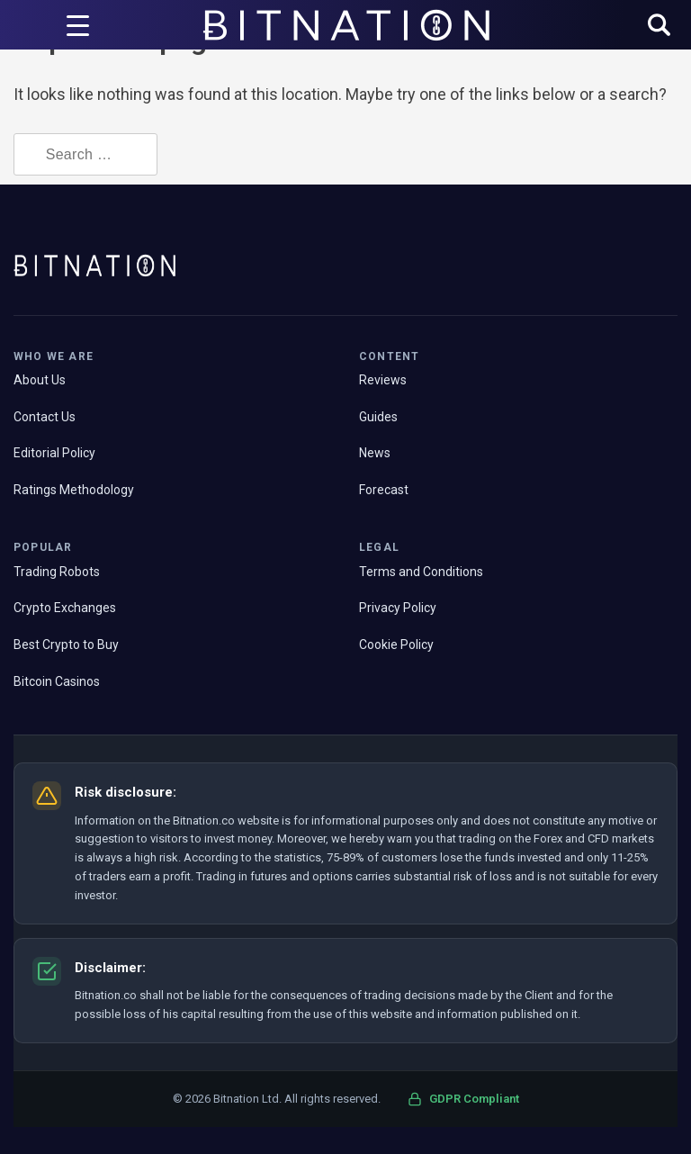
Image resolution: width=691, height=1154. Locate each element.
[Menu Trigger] (77, 25)
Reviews (383, 380)
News (374, 453)
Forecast (383, 489)
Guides (378, 417)
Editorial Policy (54, 453)
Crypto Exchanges (64, 607)
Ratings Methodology (73, 489)
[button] (659, 27)
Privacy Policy (397, 607)
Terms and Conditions (421, 571)
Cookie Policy (396, 644)
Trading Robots (56, 571)
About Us (39, 380)
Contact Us (44, 417)
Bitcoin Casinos (56, 681)
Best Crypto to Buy (66, 644)
